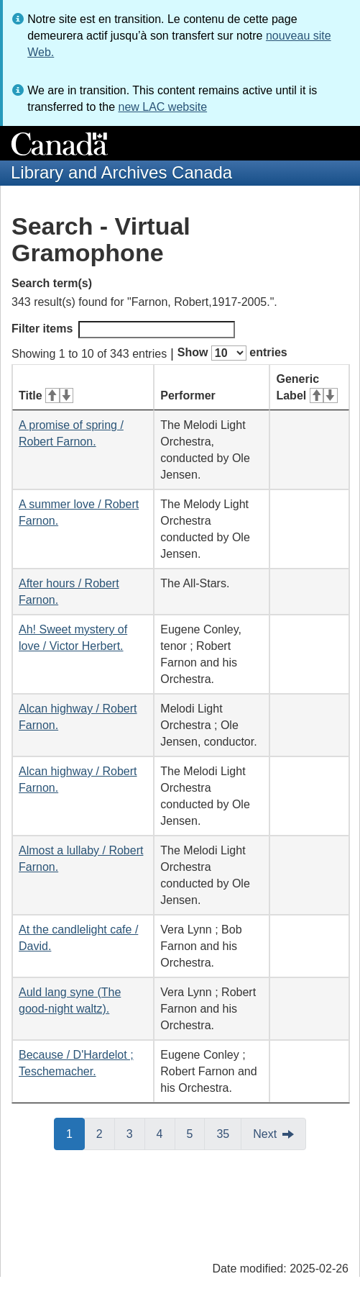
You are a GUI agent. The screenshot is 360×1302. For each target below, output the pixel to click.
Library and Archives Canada (121, 172)
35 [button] (228, 1133)
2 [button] (105, 1133)
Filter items (123, 329)
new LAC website (162, 107)
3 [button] (135, 1133)
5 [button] (196, 1133)
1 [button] (75, 1133)
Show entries (232, 353)
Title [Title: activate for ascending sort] (46, 395)
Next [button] (265, 1134)
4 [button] (166, 1133)
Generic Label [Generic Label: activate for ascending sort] (306, 387)
